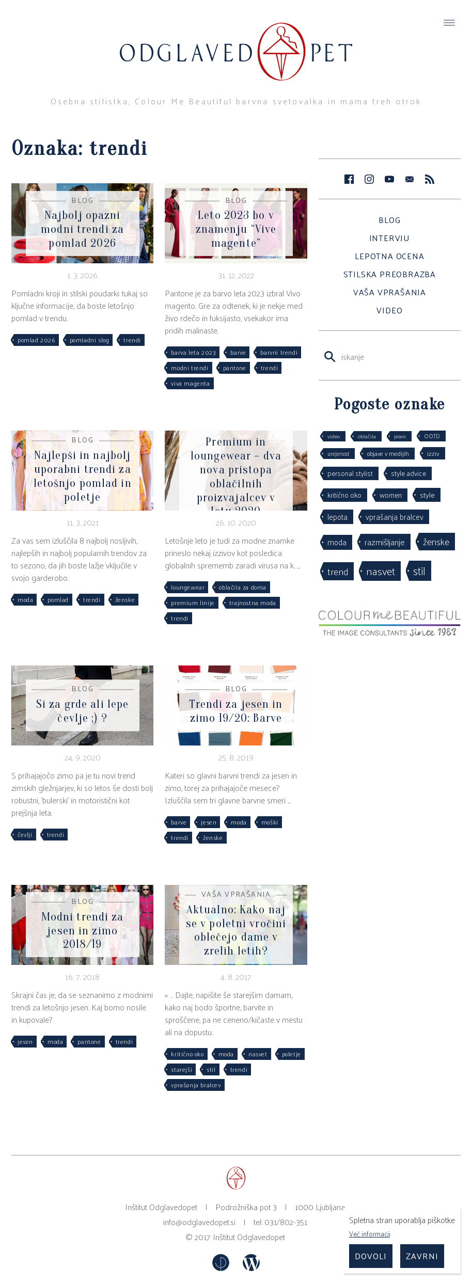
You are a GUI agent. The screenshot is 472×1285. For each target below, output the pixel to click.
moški (269, 822)
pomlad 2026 (36, 339)
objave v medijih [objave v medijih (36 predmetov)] (388, 453)
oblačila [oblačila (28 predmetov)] (367, 436)
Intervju (389, 237)
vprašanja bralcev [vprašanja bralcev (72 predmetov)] (394, 516)
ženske (125, 599)
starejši (181, 1069)
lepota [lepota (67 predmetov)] (337, 516)
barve (238, 352)
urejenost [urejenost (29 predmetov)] (338, 453)
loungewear (187, 587)
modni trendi (189, 367)
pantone (234, 367)
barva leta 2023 (193, 352)
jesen (208, 822)
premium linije (192, 602)
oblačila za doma (242, 587)
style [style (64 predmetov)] (427, 494)
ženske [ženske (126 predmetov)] (436, 541)
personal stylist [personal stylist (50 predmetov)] (350, 473)
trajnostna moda (252, 602)
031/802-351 (285, 1221)
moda (25, 599)
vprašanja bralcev (196, 1084)
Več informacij (369, 1234)
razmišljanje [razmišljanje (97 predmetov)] (385, 541)
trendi (132, 339)
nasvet (258, 1053)
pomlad (58, 599)
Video (389, 310)
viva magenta (190, 383)
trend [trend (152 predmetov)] (337, 571)
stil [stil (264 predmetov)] (419, 570)
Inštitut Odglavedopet (249, 1236)
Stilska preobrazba (389, 273)
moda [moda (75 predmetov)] (337, 542)
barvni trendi (278, 352)
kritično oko (187, 1053)
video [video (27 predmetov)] (333, 436)
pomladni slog (89, 339)
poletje (291, 1053)
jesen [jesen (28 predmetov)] (400, 436)
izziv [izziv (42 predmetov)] (433, 453)
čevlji (25, 834)
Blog (389, 219)
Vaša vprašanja (389, 291)
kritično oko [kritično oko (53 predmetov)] (344, 494)
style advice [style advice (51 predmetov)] (408, 473)
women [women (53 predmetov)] (391, 494)
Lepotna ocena (389, 255)
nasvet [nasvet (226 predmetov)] (380, 570)
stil (211, 1069)
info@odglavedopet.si (199, 1221)
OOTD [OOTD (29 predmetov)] (432, 436)
